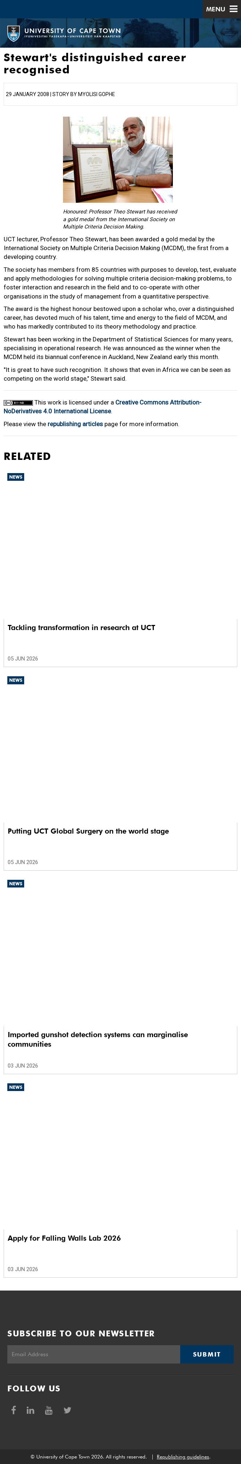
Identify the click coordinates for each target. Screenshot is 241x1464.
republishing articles (75, 424)
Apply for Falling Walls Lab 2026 (64, 1238)
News (15, 477)
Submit (207, 1354)
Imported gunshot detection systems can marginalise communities (98, 1039)
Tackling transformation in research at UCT (81, 627)
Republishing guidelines (183, 1457)
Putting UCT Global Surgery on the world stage (88, 831)
